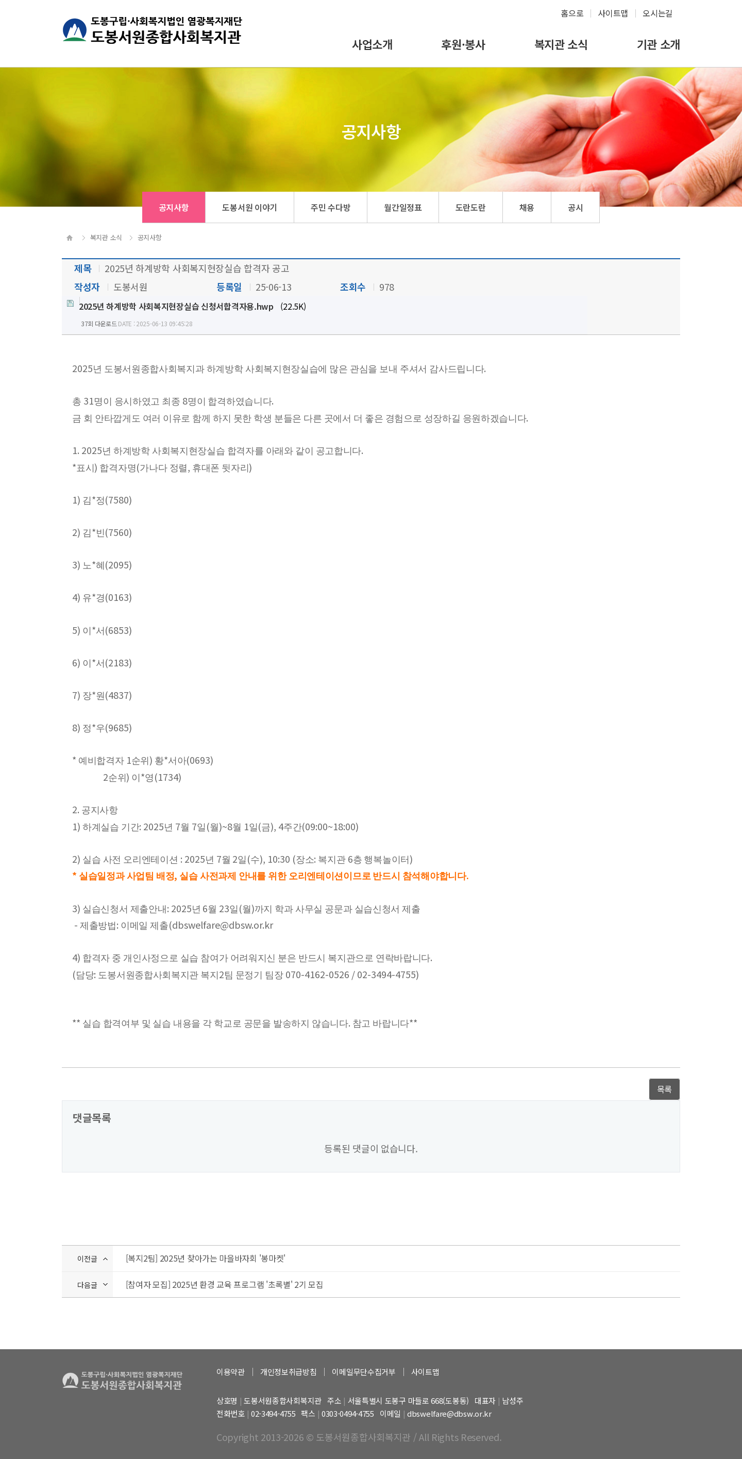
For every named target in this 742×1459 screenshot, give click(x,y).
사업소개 (372, 44)
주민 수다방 (330, 207)
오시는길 (658, 13)
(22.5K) (186, 306)
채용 (526, 207)
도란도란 (471, 207)
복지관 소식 (561, 44)
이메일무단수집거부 (363, 1371)
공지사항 (174, 207)
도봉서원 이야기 (249, 207)
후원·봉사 (463, 44)
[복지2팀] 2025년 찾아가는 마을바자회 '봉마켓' (205, 1258)
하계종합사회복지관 (155, 39)
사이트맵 (613, 13)
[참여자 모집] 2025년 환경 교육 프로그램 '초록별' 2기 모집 (225, 1284)
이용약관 (230, 1371)
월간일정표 (403, 207)
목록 (664, 1089)
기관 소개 (659, 44)
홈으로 (572, 13)
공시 (575, 207)
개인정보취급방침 (288, 1371)
